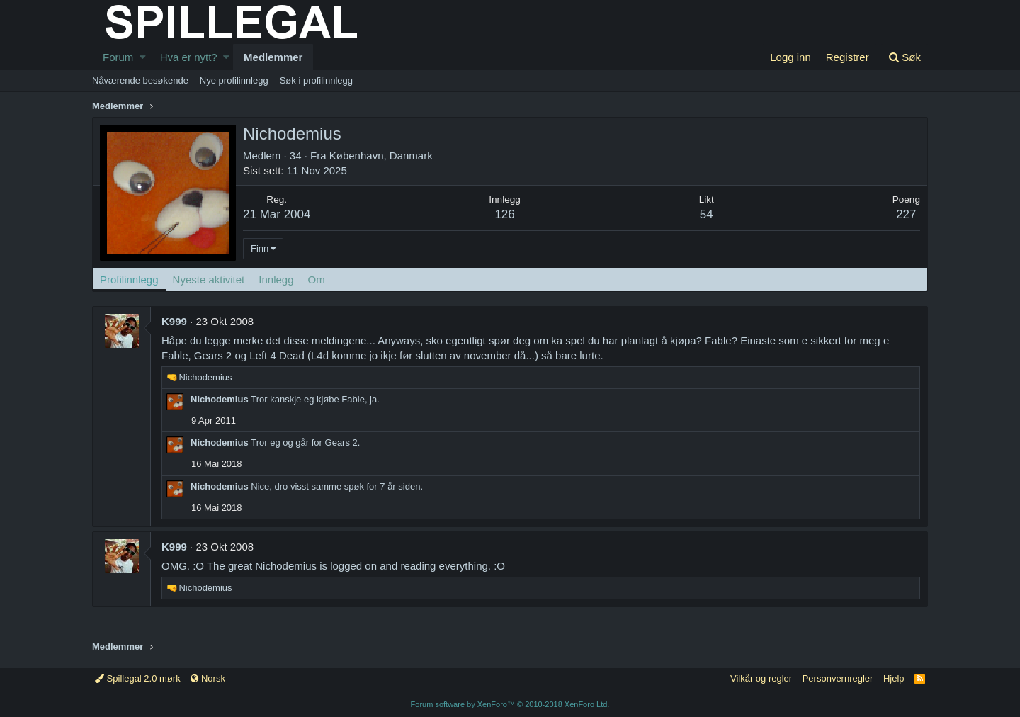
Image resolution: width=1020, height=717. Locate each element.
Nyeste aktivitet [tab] (209, 279)
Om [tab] (316, 279)
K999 (174, 321)
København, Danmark (381, 155)
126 (504, 214)
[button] (142, 57)
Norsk (208, 678)
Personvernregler (838, 678)
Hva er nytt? (188, 57)
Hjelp (894, 678)
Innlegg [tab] (276, 279)
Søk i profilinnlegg (316, 80)
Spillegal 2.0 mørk (138, 678)
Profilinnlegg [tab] (129, 279)
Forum (118, 57)
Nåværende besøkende (140, 80)
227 (906, 214)
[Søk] (904, 57)
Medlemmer (273, 57)
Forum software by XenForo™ (510, 704)
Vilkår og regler (761, 678)
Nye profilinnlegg (234, 80)
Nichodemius (220, 399)
